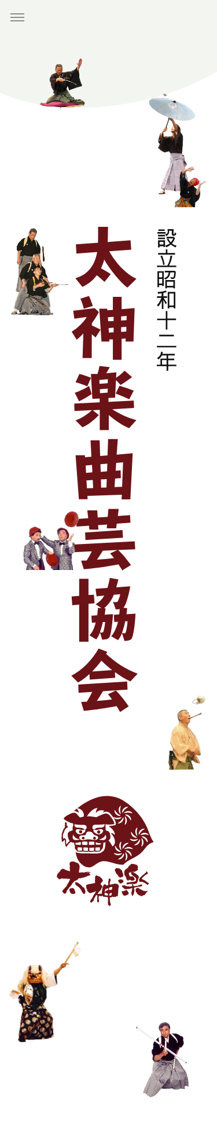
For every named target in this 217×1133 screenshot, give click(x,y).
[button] (17, 17)
